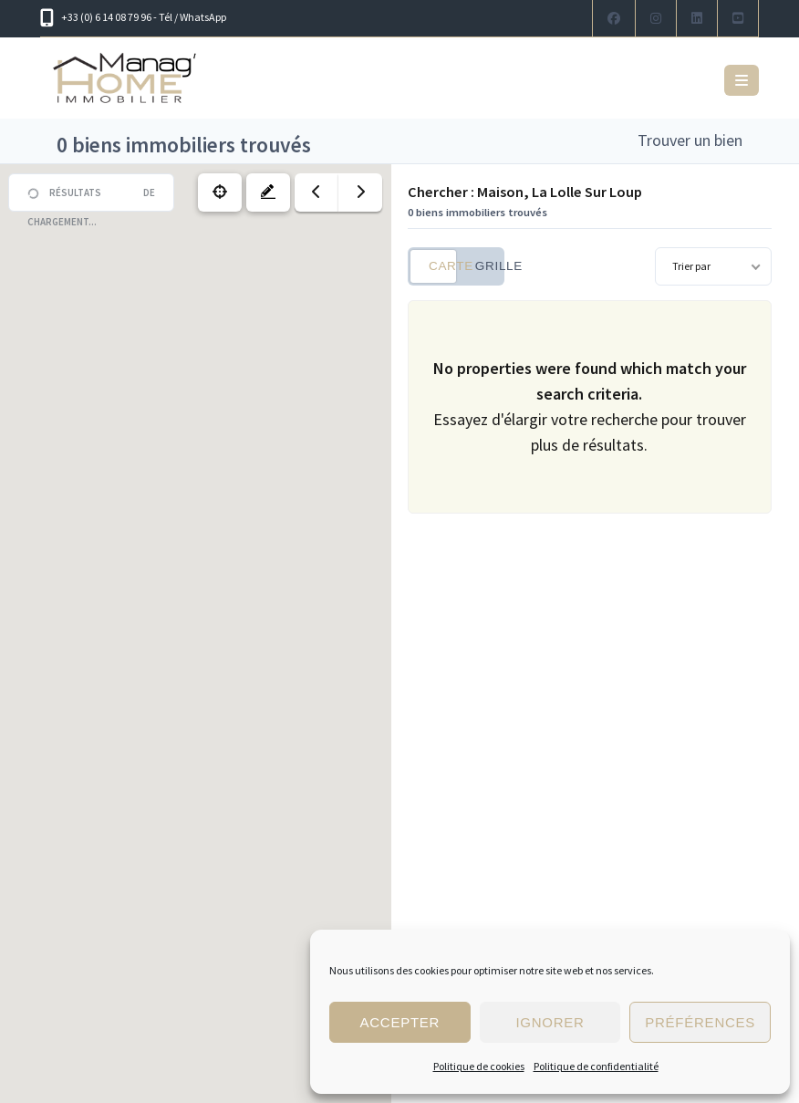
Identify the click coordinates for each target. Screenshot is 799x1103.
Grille (489, 266)
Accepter (399, 1022)
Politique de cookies (478, 1066)
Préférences (700, 1022)
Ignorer (549, 1022)
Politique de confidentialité (596, 1066)
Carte (442, 266)
